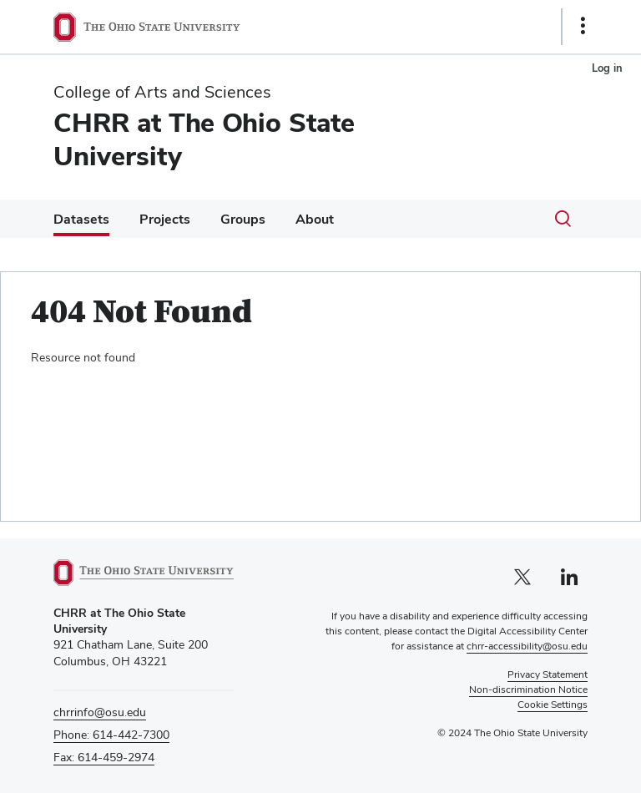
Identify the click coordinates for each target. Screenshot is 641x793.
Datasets (81, 219)
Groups (242, 219)
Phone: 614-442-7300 (111, 734)
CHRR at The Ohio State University (204, 139)
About (314, 219)
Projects (164, 219)
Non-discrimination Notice (528, 689)
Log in (607, 68)
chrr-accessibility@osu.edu (527, 646)
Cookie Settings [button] (552, 704)
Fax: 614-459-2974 (103, 757)
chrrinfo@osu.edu (99, 712)
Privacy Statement (547, 674)
